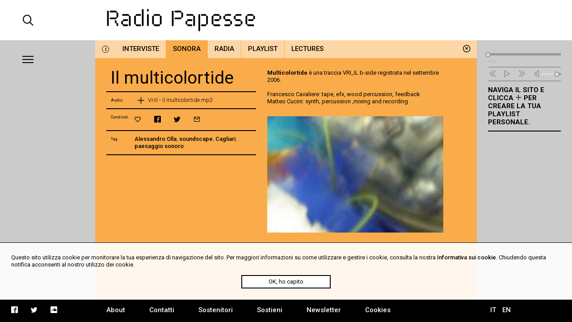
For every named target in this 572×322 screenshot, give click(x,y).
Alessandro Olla (156, 139)
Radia (224, 49)
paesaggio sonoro (159, 146)
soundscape (196, 139)
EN (506, 310)
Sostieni (269, 310)
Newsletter (324, 310)
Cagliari (225, 139)
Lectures (307, 49)
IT (493, 310)
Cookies (378, 310)
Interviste (140, 49)
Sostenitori (215, 310)
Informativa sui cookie (466, 257)
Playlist (263, 49)
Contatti (161, 310)
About (115, 310)
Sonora (187, 49)
